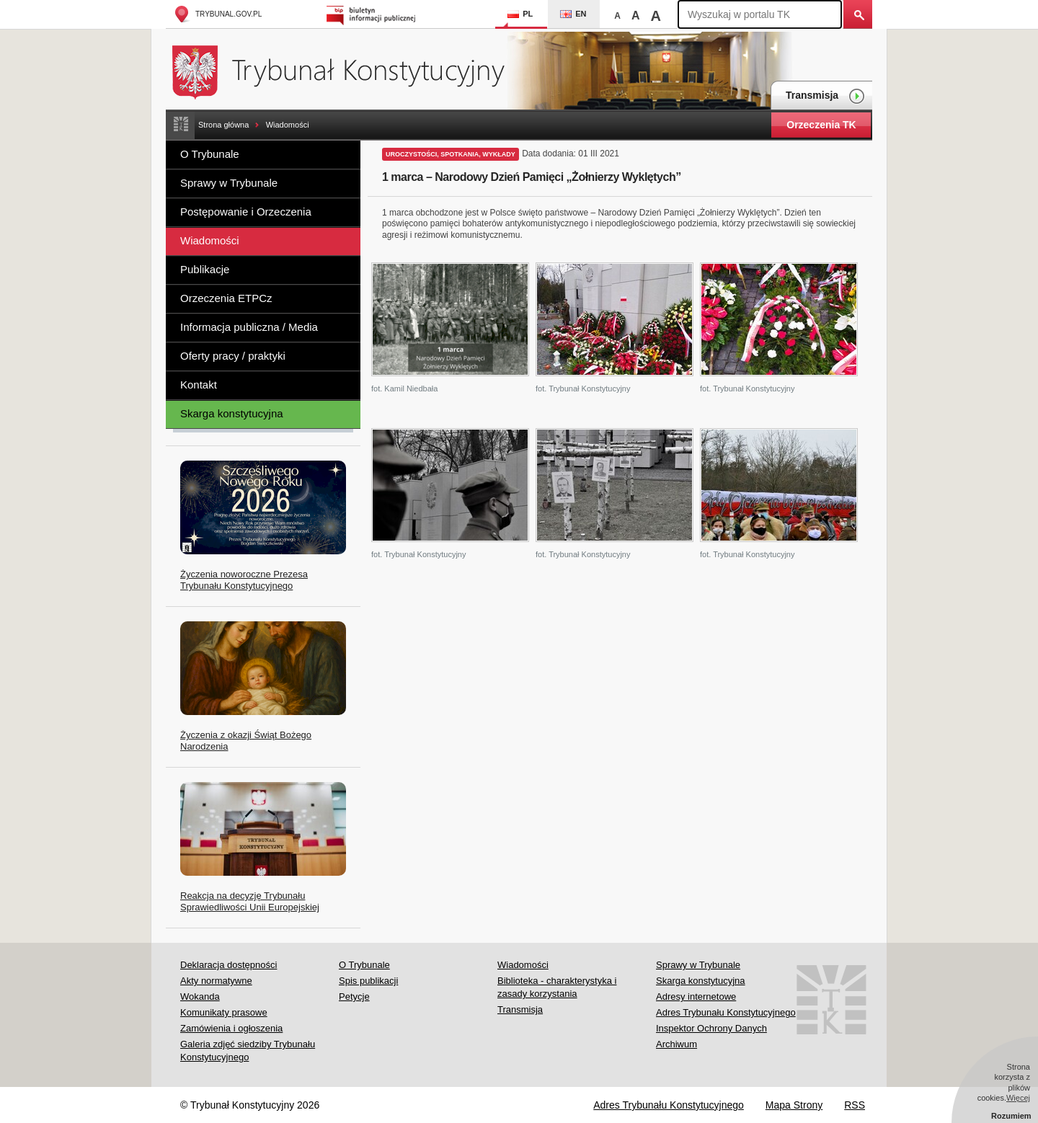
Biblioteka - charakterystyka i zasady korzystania (556, 987)
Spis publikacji (368, 980)
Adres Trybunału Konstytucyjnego (726, 1012)
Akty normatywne (216, 980)
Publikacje (204, 269)
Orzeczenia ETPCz (226, 298)
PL (520, 13)
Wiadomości (287, 124)
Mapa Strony (794, 1105)
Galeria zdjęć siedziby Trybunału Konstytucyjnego (247, 1050)
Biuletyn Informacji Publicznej (373, 14)
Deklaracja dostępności (228, 964)
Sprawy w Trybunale (229, 183)
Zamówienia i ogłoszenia (231, 1028)
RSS (854, 1105)
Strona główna (223, 124)
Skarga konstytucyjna (231, 413)
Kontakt (198, 384)
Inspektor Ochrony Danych (711, 1028)
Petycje (354, 996)
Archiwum (676, 1044)
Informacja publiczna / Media (249, 327)
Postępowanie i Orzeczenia (245, 211)
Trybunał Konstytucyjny (346, 70)
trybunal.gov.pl (217, 14)
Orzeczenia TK (821, 124)
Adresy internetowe (696, 996)
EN (573, 13)
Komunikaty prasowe (223, 1012)
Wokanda (200, 996)
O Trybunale (209, 154)
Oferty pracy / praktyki (232, 356)
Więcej (1018, 1097)
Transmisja (825, 96)
